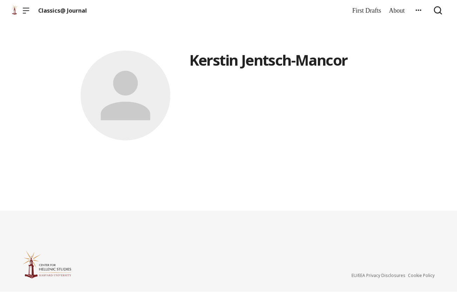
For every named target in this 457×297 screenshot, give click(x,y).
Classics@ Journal (62, 10)
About (397, 10)
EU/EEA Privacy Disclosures (378, 281)
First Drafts (366, 10)
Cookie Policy (421, 281)
